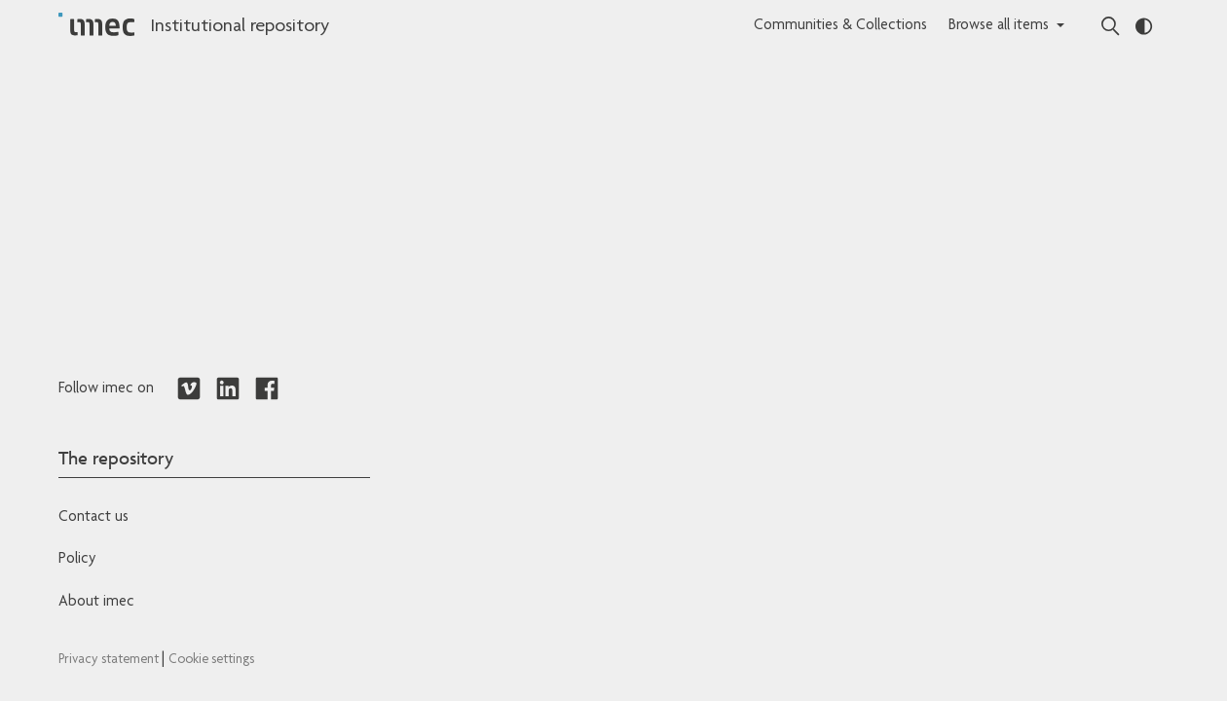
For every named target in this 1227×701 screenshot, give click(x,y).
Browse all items (998, 26)
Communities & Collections (840, 26)
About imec (96, 602)
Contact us (93, 518)
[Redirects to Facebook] (267, 389)
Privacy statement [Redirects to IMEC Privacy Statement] (110, 660)
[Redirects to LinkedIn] (228, 389)
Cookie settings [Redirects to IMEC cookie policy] (211, 660)
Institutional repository (239, 27)
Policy (76, 560)
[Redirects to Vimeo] (189, 389)
